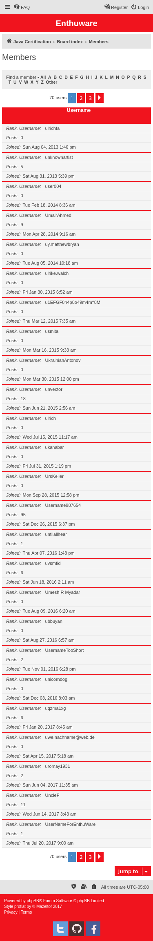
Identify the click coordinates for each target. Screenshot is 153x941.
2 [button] (81, 98)
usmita (51, 331)
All (43, 77)
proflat (20, 906)
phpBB (33, 901)
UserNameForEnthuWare (70, 824)
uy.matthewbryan (62, 244)
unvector (53, 389)
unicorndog (56, 679)
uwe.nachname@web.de (70, 737)
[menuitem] (21, 7)
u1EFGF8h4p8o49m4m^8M (72, 302)
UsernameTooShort (64, 650)
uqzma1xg (55, 708)
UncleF (52, 795)
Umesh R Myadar (62, 592)
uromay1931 (57, 766)
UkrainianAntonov (63, 360)
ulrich (50, 418)
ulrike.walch (57, 273)
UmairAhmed (58, 215)
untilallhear (56, 534)
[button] (99, 98)
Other (52, 82)
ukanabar (54, 447)
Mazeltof (44, 906)
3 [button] (90, 98)
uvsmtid (53, 563)
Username (79, 110)
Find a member (21, 77)
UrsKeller (54, 476)
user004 (53, 186)
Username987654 (63, 505)
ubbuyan (53, 621)
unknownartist (59, 157)
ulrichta (52, 128)
